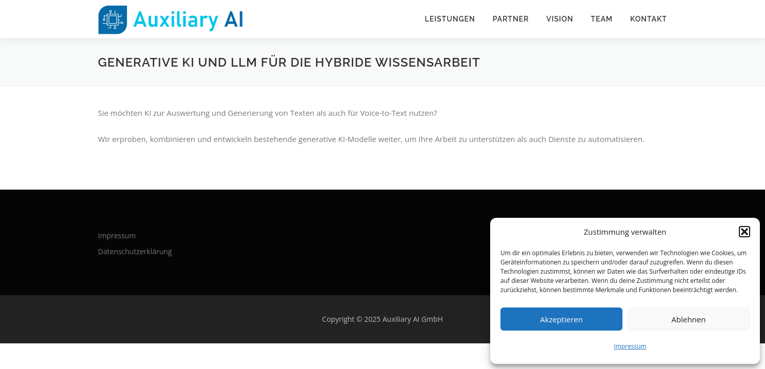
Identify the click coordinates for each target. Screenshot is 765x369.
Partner (511, 19)
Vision (559, 19)
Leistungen (450, 19)
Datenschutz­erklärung (135, 251)
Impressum (630, 346)
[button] (744, 232)
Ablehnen (689, 319)
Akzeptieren (561, 319)
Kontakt (648, 19)
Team (602, 19)
